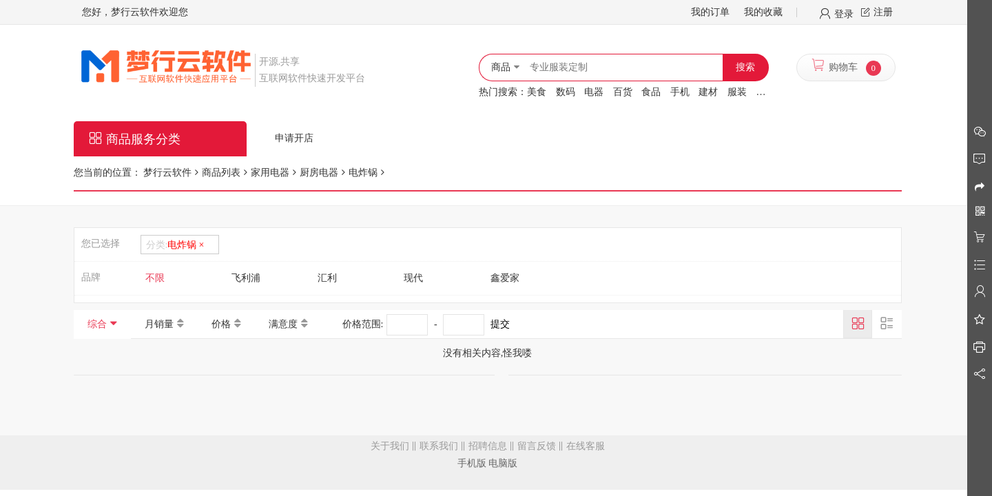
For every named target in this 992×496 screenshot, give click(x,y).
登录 (844, 13)
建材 (708, 92)
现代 (413, 278)
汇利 (327, 278)
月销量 (159, 324)
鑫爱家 (504, 278)
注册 (883, 12)
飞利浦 (245, 278)
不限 (155, 278)
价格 (221, 324)
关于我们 (390, 446)
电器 (593, 92)
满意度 (283, 324)
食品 (651, 92)
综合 (97, 324)
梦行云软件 (166, 172)
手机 (680, 92)
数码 (565, 92)
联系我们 (439, 446)
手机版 (471, 463)
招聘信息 (487, 446)
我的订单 (710, 12)
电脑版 (502, 463)
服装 (737, 92)
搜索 (745, 67)
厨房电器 (319, 172)
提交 (500, 324)
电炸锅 (363, 172)
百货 (622, 92)
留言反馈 (536, 446)
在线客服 (585, 446)
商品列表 (221, 172)
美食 (536, 92)
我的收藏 (763, 12)
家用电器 (270, 172)
